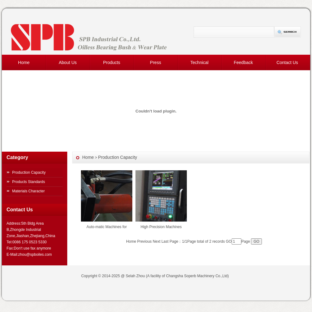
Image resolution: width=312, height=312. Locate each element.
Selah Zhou (135, 276)
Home (24, 62)
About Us (68, 62)
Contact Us (287, 62)
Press (155, 62)
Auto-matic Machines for (107, 227)
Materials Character (28, 191)
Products (111, 62)
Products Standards (28, 182)
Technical (199, 62)
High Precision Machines (161, 227)
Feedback (243, 62)
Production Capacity (28, 172)
